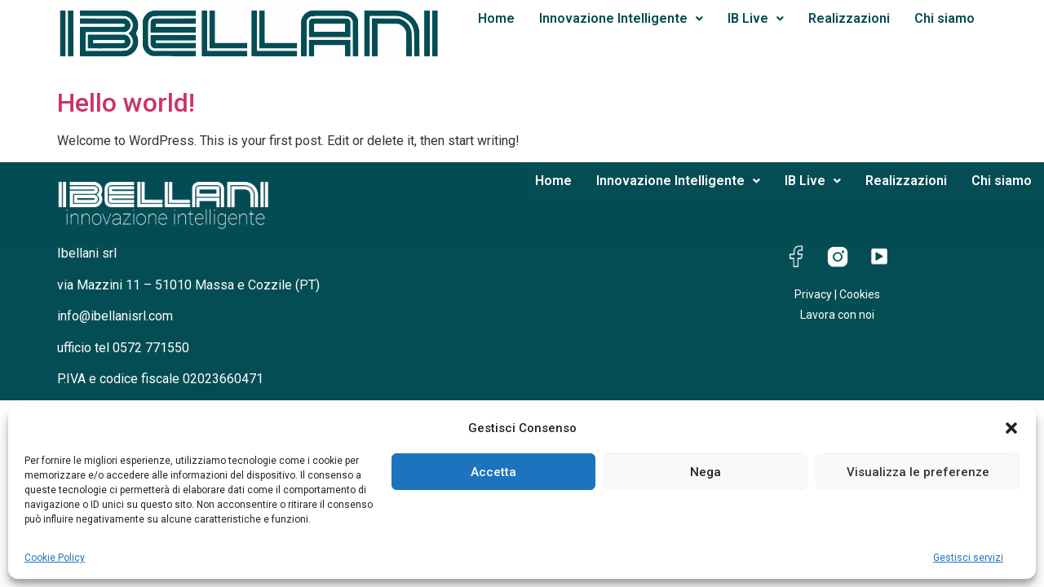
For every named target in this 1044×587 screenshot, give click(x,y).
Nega (705, 472)
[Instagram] (837, 258)
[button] (1011, 428)
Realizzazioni (849, 18)
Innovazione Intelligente (621, 18)
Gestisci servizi (968, 557)
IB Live (756, 18)
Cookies (859, 294)
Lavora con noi (837, 314)
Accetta (493, 472)
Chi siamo (944, 18)
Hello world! (126, 102)
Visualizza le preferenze (918, 472)
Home (496, 18)
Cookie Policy (54, 557)
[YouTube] (879, 258)
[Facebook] (796, 258)
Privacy (813, 294)
